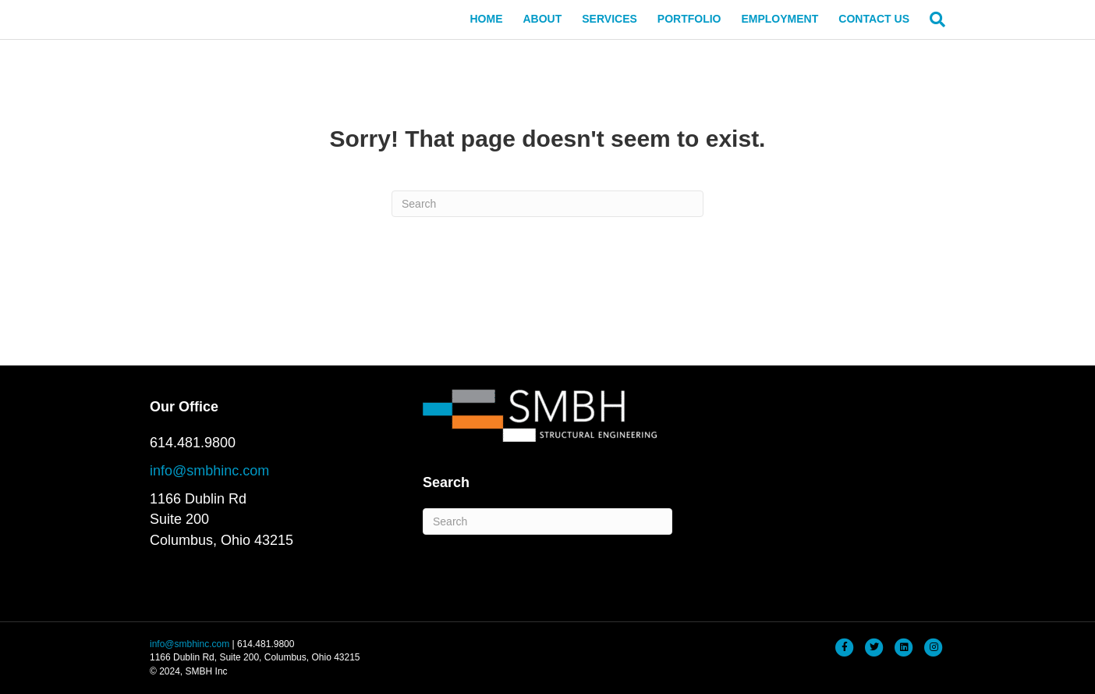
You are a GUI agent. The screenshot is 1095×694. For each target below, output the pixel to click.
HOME (486, 18)
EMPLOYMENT (779, 18)
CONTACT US (873, 18)
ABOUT (542, 18)
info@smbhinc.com (209, 471)
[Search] (932, 19)
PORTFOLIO (689, 18)
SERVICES (609, 18)
